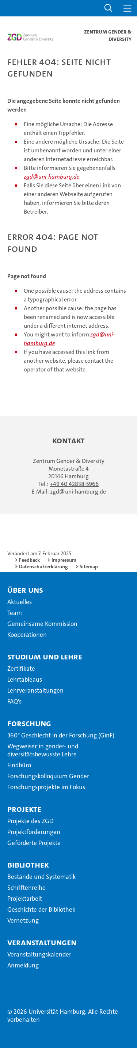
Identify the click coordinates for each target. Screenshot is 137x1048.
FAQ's (14, 701)
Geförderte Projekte (34, 843)
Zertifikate (21, 669)
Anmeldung (23, 965)
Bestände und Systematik (41, 877)
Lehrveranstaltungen (35, 690)
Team (14, 613)
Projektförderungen (33, 832)
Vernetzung (23, 920)
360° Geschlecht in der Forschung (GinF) (60, 735)
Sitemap (89, 566)
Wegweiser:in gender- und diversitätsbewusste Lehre (42, 750)
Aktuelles (19, 602)
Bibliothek (28, 864)
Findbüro (19, 765)
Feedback (29, 560)
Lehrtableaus (24, 679)
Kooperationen (27, 635)
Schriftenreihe (26, 888)
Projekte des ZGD (30, 821)
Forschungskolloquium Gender (48, 776)
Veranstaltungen (41, 942)
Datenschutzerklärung (43, 566)
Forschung (29, 723)
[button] (108, 8)
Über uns (25, 590)
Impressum (64, 560)
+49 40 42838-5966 (74, 484)
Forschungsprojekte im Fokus (46, 787)
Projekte (24, 809)
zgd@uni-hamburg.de (52, 176)
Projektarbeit (24, 899)
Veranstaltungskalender (39, 954)
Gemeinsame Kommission (42, 624)
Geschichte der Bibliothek (41, 909)
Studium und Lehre (44, 656)
